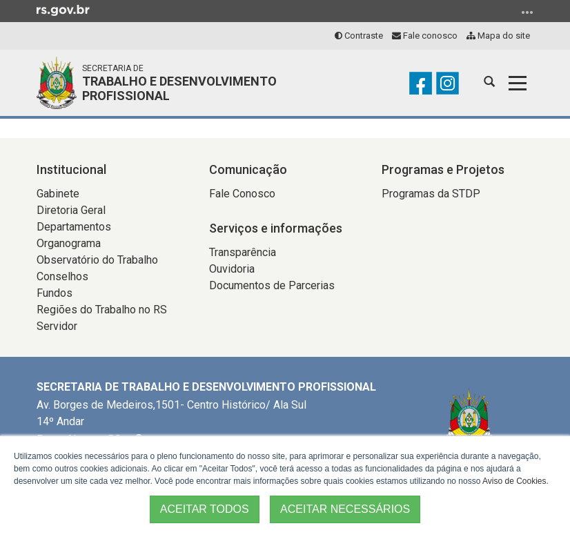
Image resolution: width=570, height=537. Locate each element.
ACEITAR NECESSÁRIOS (345, 509)
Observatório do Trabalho (97, 259)
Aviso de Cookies (514, 481)
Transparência (242, 252)
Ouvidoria (232, 268)
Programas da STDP (431, 193)
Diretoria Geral (71, 210)
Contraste (359, 35)
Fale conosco (425, 35)
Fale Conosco (242, 193)
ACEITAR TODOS (204, 509)
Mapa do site (498, 35)
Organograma (69, 243)
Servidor (57, 326)
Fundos (54, 293)
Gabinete (58, 193)
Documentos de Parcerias (272, 285)
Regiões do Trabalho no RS (102, 309)
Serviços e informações (275, 228)
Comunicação (248, 169)
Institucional (71, 169)
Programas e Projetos (443, 169)
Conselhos (62, 276)
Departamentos (74, 226)
